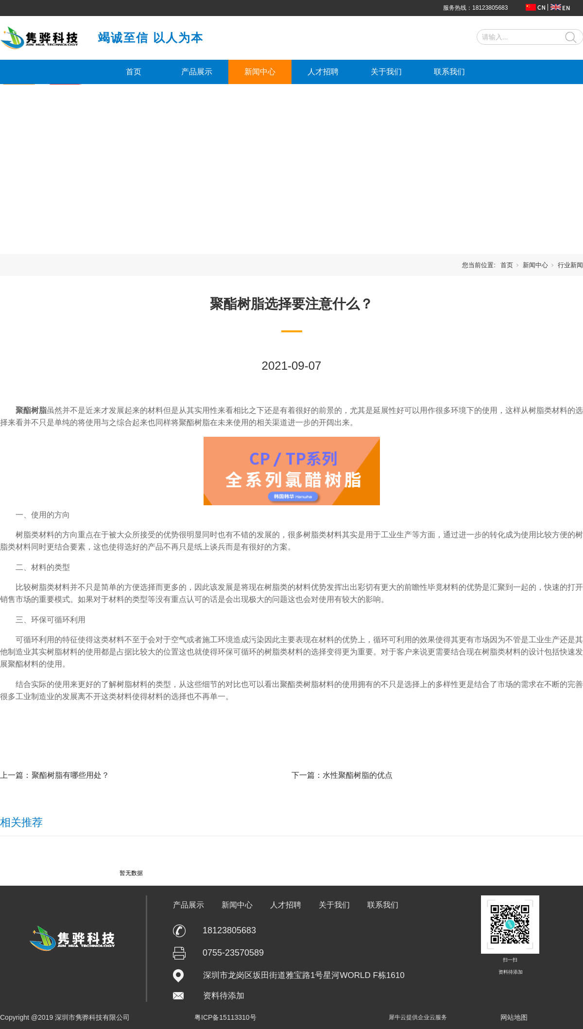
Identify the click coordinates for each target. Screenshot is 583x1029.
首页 (133, 72)
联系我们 (449, 72)
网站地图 (514, 1017)
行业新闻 (570, 265)
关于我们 (386, 72)
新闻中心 (259, 72)
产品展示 (196, 72)
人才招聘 (323, 72)
